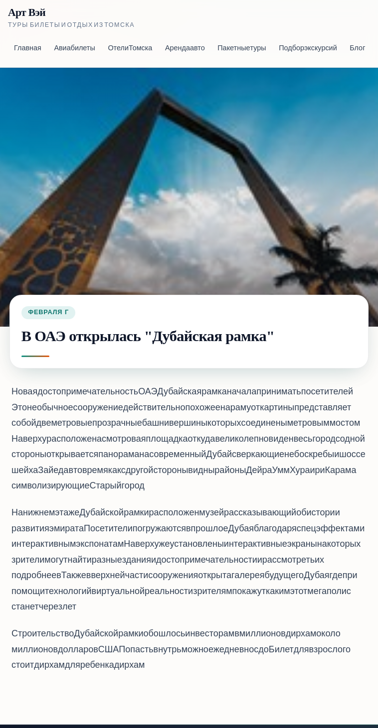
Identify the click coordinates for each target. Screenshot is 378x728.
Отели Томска (130, 48)
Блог (357, 48)
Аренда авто (185, 48)
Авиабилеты (74, 48)
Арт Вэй (26, 12)
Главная (27, 48)
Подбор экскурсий (308, 48)
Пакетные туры (241, 48)
